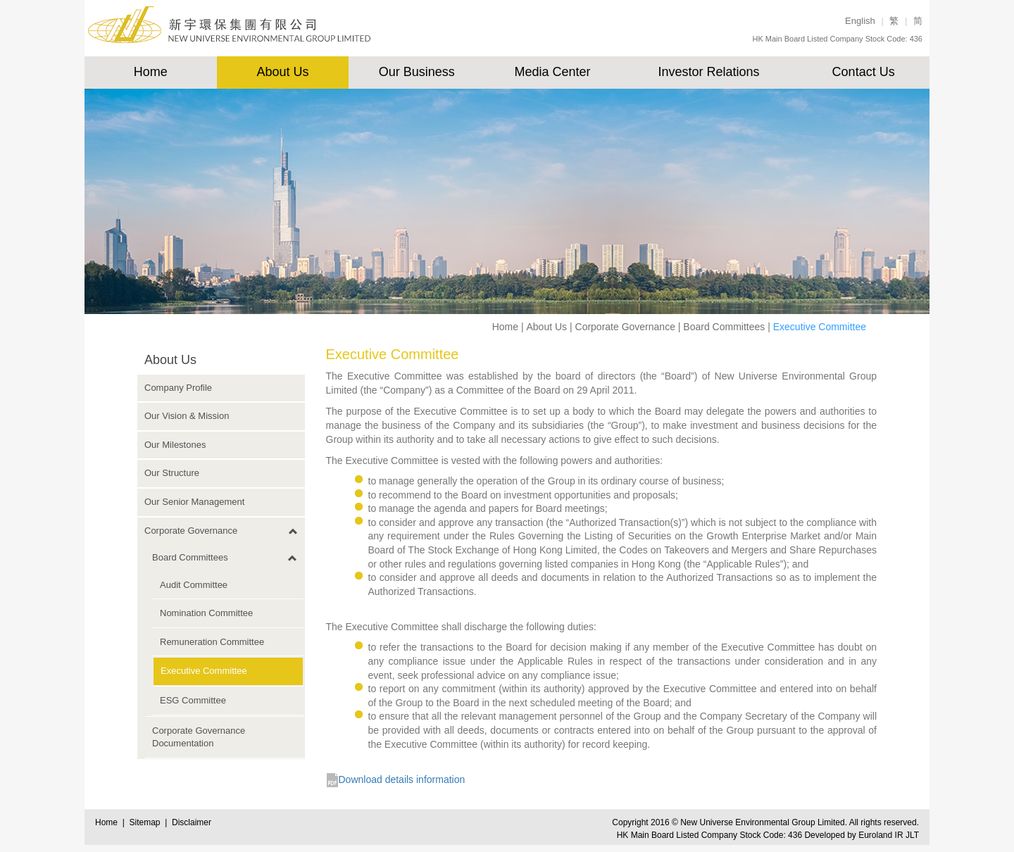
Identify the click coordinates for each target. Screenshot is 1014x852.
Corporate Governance (625, 326)
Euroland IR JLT (888, 835)
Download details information (402, 779)
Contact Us (863, 72)
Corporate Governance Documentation (198, 737)
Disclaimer (191, 822)
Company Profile (178, 387)
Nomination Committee (206, 613)
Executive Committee (204, 670)
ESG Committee (193, 700)
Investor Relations (708, 72)
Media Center (552, 72)
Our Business (417, 72)
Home (151, 72)
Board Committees (724, 326)
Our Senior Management (194, 501)
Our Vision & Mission (186, 416)
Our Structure (171, 473)
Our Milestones (175, 444)
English (860, 20)
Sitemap (147, 822)
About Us (283, 72)
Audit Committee (193, 585)
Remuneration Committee (212, 642)
